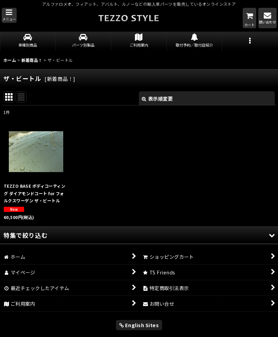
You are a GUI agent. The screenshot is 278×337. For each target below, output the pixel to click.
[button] (9, 15)
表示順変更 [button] (157, 98)
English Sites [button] (139, 324)
